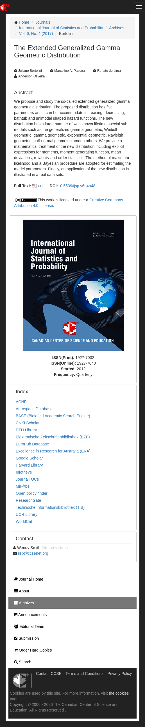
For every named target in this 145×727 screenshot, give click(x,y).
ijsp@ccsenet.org (33, 553)
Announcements (29, 614)
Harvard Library (29, 465)
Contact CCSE (49, 673)
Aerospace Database (34, 409)
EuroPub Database (32, 444)
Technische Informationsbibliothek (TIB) (50, 507)
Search (21, 662)
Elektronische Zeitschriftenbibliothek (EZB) (53, 437)
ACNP (21, 402)
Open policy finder (31, 493)
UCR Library (26, 514)
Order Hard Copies (31, 650)
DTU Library (26, 430)
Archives (116, 28)
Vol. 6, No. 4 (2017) (36, 33)
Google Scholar (29, 458)
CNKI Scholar (28, 423)
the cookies (119, 693)
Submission (25, 638)
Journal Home (27, 579)
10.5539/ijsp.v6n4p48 (76, 186)
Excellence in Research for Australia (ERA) (53, 451)
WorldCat (24, 521)
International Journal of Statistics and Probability (61, 28)
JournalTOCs (27, 479)
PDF (41, 186)
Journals (42, 22)
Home (24, 22)
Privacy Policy (119, 673)
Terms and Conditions (84, 673)
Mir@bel (23, 486)
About (20, 591)
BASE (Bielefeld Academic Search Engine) (53, 416)
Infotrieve (24, 472)
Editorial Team (27, 626)
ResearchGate (28, 500)
